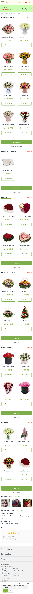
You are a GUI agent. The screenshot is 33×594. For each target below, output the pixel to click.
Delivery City (6, 9)
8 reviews (5, 538)
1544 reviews (19, 510)
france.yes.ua (13, 579)
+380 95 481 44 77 (13, 571)
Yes (5, 591)
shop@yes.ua (12, 568)
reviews (7, 536)
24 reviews (6, 540)
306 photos (18, 496)
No (11, 591)
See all (29, 18)
